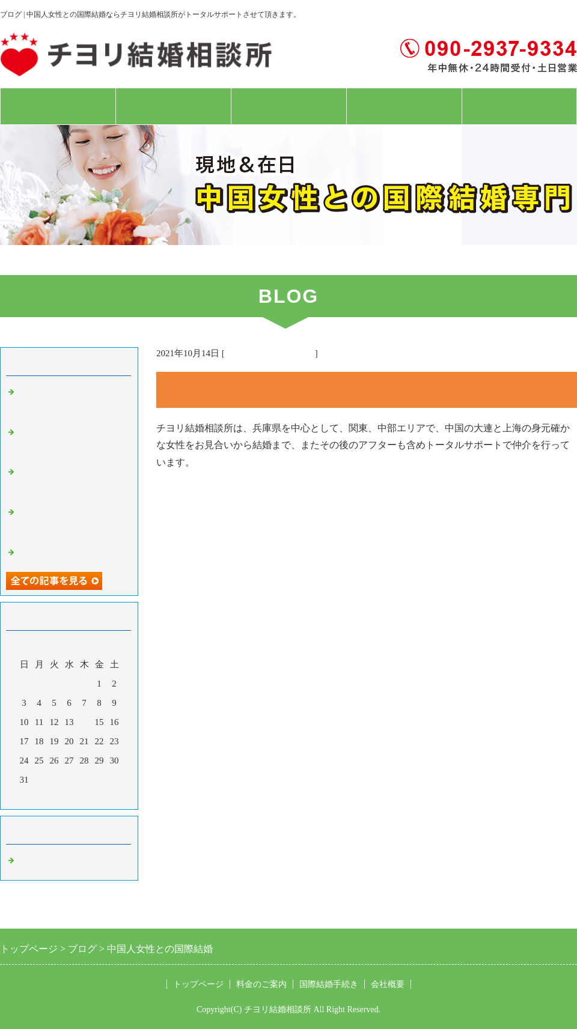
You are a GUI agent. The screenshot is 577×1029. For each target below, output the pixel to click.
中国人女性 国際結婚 (63, 861)
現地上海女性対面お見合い (72, 553)
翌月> (92, 797)
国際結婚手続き (288, 106)
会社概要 (404, 106)
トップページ (57, 106)
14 (84, 722)
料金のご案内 (173, 106)
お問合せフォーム (519, 106)
